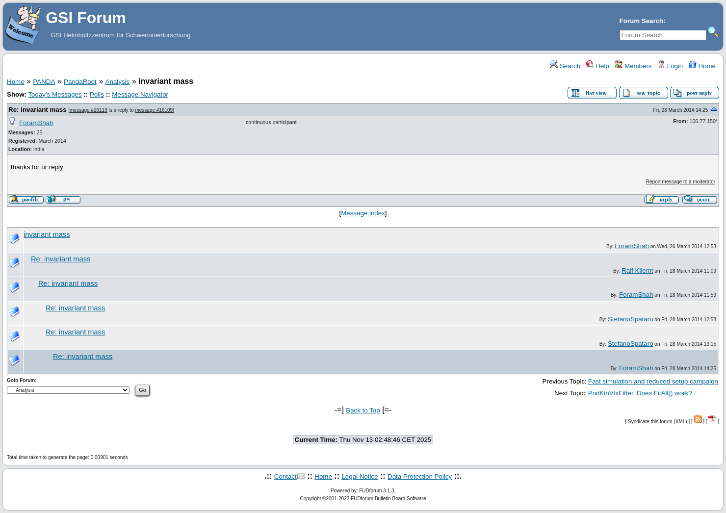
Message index (363, 213)
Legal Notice (359, 476)
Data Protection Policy (420, 476)
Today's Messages (54, 94)
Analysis (117, 81)
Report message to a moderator (680, 181)
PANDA (44, 81)
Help (597, 66)
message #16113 (88, 110)
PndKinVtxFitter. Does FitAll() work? (640, 393)
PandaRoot (80, 81)
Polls (97, 94)
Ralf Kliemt (637, 270)
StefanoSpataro (630, 319)
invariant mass (47, 234)
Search (565, 66)
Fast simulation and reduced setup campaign (653, 381)
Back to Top (363, 410)
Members (633, 66)
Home (702, 66)
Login (670, 66)
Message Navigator (140, 94)
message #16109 (154, 110)
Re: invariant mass (37, 109)
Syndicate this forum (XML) (657, 421)
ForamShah (36, 123)
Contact (285, 476)
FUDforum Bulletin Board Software (388, 498)
